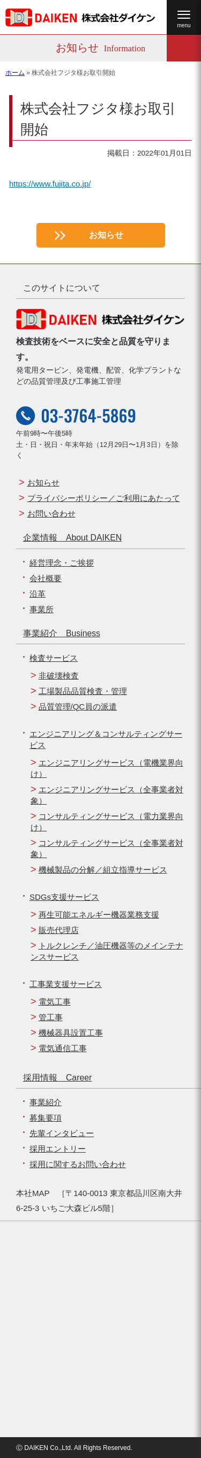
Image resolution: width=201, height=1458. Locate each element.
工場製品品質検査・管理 (83, 691)
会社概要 (45, 578)
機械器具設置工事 (71, 1032)
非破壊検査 (59, 675)
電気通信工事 (63, 1048)
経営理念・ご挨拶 (61, 562)
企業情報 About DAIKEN (72, 537)
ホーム (15, 72)
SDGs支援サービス (64, 896)
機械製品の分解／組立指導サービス (103, 869)
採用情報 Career (57, 1077)
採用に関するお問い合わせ (77, 1164)
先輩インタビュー (61, 1133)
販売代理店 (59, 930)
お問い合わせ (51, 513)
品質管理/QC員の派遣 (78, 706)
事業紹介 (45, 1102)
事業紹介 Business (61, 633)
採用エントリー (57, 1148)
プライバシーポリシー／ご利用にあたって (103, 498)
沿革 (37, 593)
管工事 (51, 1017)
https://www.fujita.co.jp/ (50, 183)
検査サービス (53, 657)
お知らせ (106, 235)
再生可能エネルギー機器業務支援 (99, 914)
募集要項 (45, 1117)
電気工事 (55, 1001)
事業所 (41, 609)
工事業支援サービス (65, 984)
